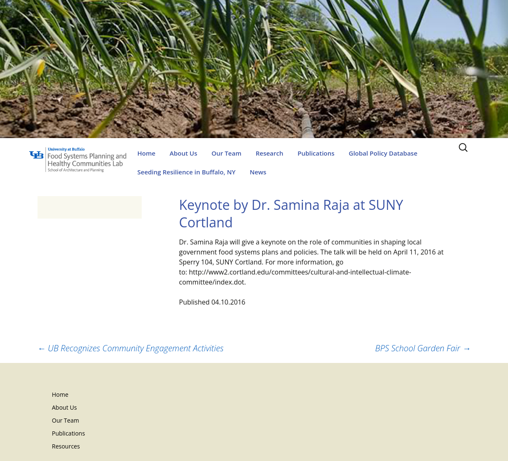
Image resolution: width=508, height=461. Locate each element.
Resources (66, 446)
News (258, 172)
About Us (183, 153)
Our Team (226, 153)
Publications (316, 153)
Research (269, 153)
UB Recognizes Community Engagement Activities (131, 348)
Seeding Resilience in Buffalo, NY (187, 172)
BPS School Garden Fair (422, 348)
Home (146, 153)
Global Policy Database (383, 153)
